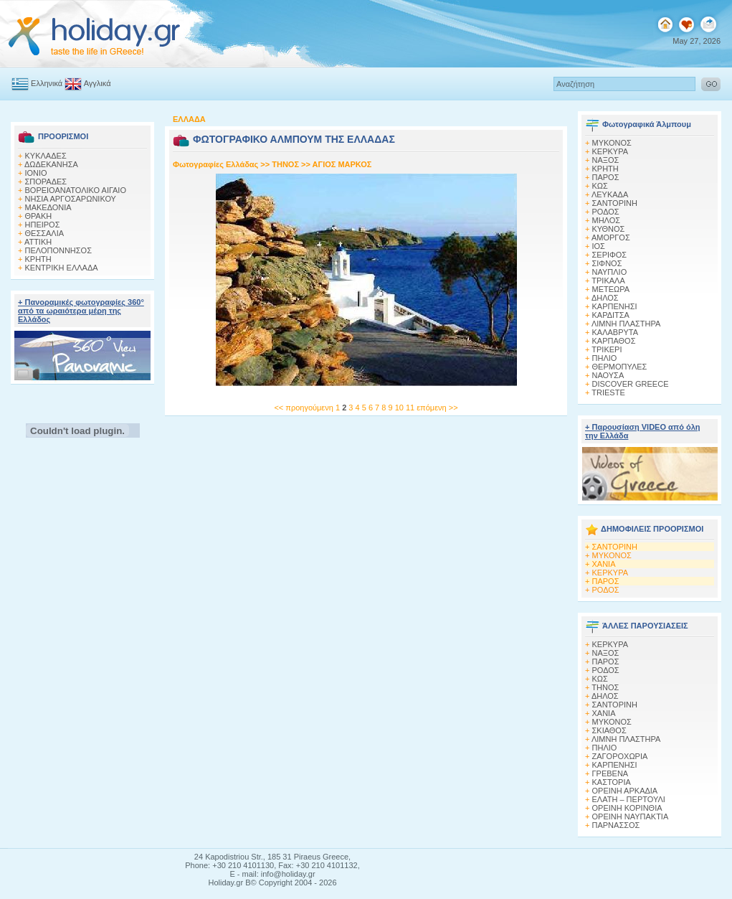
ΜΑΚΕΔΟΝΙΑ (48, 207)
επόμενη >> (437, 407)
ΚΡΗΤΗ (38, 259)
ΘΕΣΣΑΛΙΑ (45, 233)
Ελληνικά (36, 83)
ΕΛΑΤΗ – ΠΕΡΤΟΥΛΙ (628, 799)
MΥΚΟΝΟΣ (612, 142)
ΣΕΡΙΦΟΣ (609, 254)
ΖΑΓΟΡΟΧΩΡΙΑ (620, 756)
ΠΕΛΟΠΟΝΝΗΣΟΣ (58, 250)
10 (400, 407)
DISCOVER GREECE (630, 384)
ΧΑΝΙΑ (604, 564)
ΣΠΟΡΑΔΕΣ (46, 181)
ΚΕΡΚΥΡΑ (610, 151)
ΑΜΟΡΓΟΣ (610, 237)
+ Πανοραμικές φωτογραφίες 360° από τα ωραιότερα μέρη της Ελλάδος (81, 311)
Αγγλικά (87, 83)
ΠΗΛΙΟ (604, 358)
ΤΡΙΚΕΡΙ (606, 349)
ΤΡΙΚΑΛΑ (607, 280)
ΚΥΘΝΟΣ (608, 229)
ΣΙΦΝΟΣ (607, 263)
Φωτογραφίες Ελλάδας (216, 164)
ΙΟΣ (598, 246)
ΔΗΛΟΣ (605, 297)
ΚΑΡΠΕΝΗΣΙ (614, 306)
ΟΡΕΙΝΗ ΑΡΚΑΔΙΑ (625, 790)
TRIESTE (607, 392)
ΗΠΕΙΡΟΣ (42, 224)
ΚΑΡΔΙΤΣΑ (610, 315)
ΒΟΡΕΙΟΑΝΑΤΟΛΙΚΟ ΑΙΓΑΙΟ (75, 190)
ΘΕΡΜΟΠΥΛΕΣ (619, 366)
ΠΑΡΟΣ (605, 177)
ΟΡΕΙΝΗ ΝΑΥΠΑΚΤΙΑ (630, 816)
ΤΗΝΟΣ (285, 164)
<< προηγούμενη (303, 407)
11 (411, 407)
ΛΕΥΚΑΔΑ (609, 194)
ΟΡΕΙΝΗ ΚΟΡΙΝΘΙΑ (627, 808)
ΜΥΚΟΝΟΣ (612, 555)
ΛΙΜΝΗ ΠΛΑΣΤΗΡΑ (625, 323)
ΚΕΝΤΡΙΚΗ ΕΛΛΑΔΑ (61, 267)
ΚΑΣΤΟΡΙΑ (611, 782)
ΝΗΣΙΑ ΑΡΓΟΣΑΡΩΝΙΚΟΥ (70, 198)
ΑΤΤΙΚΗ (38, 241)
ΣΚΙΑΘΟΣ (609, 730)
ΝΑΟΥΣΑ (608, 375)
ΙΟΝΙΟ (36, 173)
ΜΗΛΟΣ (606, 220)
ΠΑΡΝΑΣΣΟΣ (616, 825)
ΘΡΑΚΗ (38, 216)
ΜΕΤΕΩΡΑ (611, 289)
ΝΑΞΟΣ (605, 160)
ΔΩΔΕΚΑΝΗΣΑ (51, 164)
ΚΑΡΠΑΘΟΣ (614, 340)
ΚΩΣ (600, 186)
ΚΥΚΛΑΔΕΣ (46, 155)
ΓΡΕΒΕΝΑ (610, 773)
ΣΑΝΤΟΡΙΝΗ (614, 203)
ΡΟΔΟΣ (605, 211)
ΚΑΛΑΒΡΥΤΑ (615, 332)
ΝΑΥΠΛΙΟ (609, 272)
